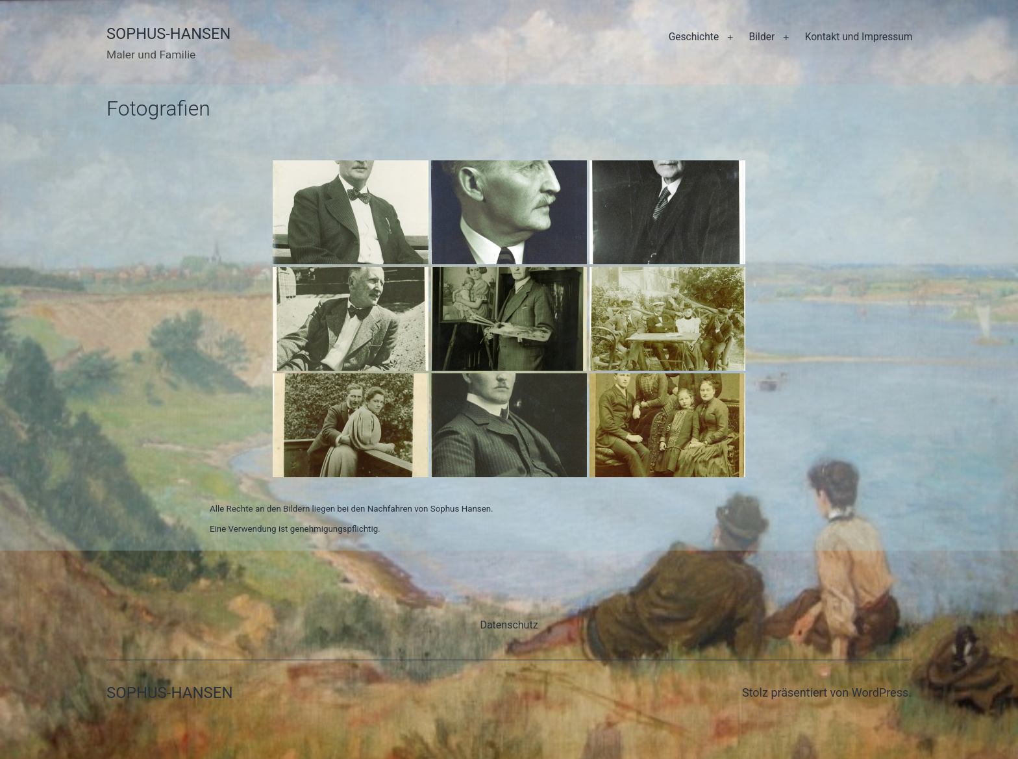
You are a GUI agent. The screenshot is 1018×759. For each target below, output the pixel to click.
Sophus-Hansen (168, 34)
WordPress (880, 692)
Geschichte (694, 37)
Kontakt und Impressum (859, 37)
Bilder (762, 37)
